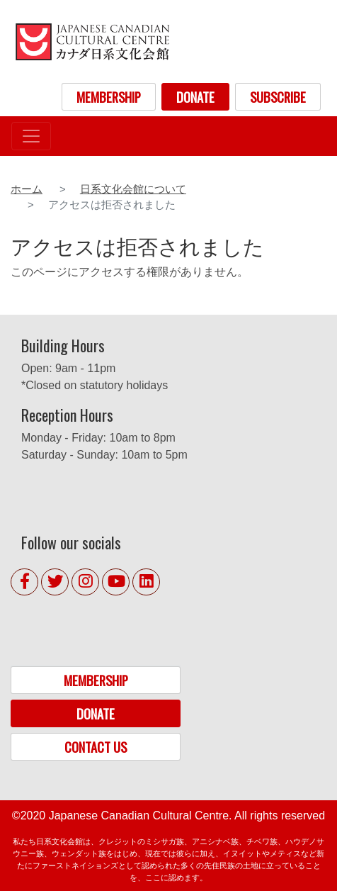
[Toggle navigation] (31, 136)
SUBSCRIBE (278, 96)
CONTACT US (95, 746)
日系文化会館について (133, 189)
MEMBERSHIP (108, 96)
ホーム (26, 189)
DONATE (195, 96)
